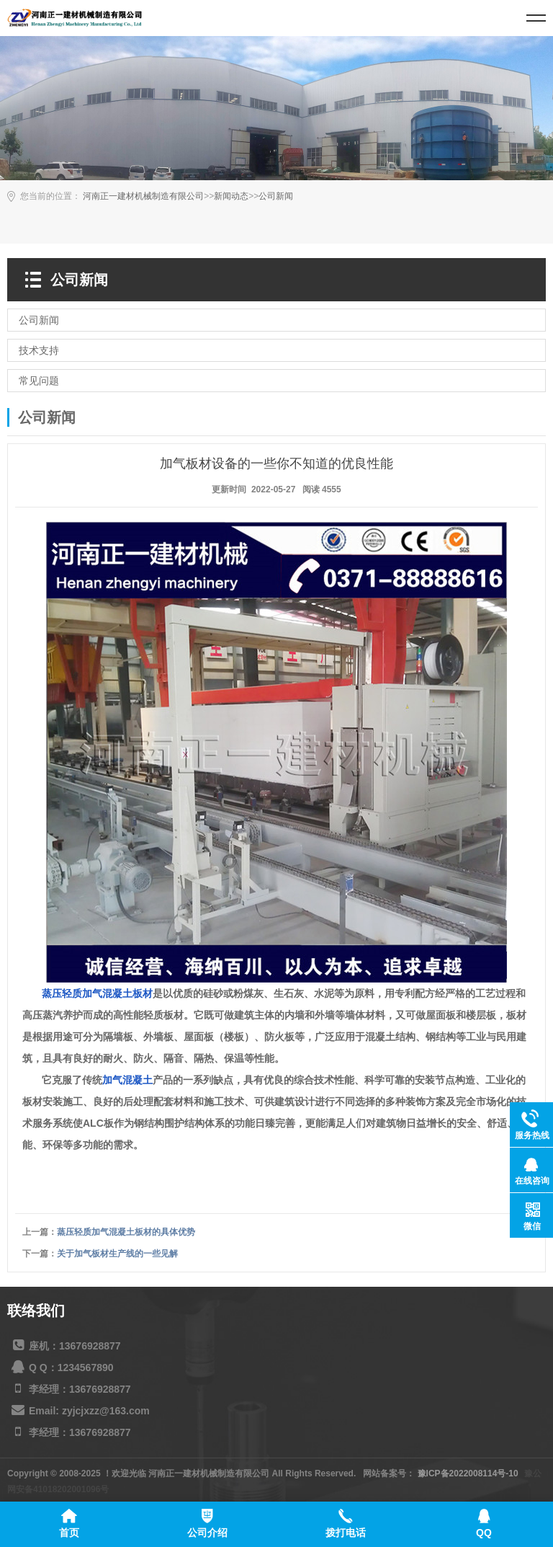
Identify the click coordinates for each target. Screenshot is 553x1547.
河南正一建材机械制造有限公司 (143, 196)
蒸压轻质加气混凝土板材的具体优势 (126, 1232)
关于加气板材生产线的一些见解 (117, 1254)
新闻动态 (231, 196)
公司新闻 (275, 196)
